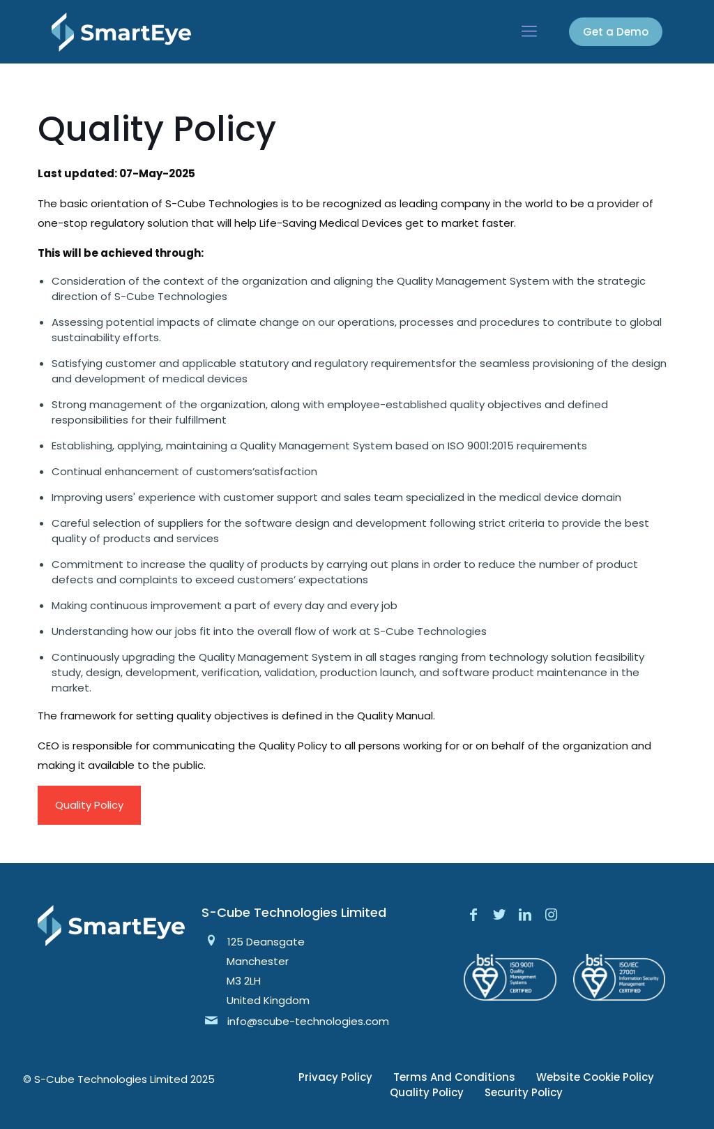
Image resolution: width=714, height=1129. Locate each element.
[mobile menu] (529, 31)
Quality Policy (89, 805)
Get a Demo (615, 31)
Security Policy (524, 1092)
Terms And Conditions (454, 1077)
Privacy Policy (335, 1077)
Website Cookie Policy (595, 1077)
